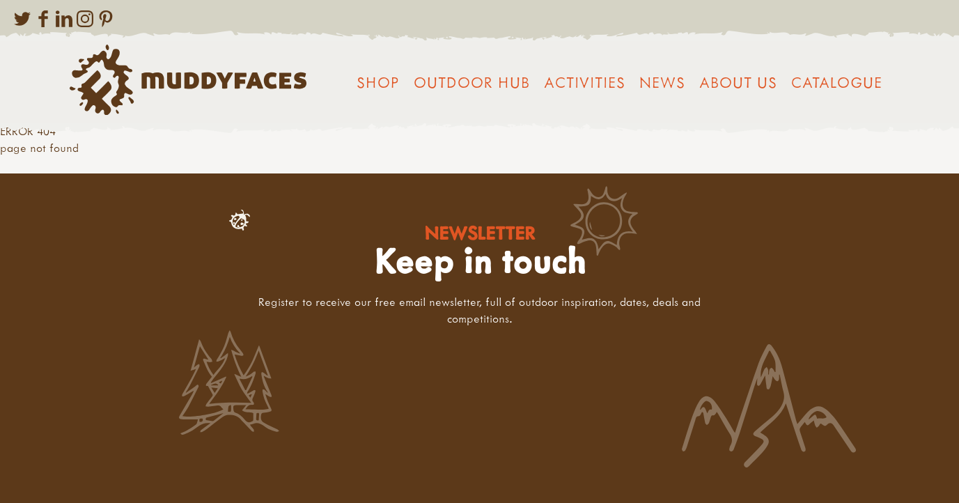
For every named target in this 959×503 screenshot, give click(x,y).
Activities (584, 82)
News (662, 82)
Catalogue (836, 82)
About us (738, 82)
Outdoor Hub (472, 82)
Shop (378, 82)
